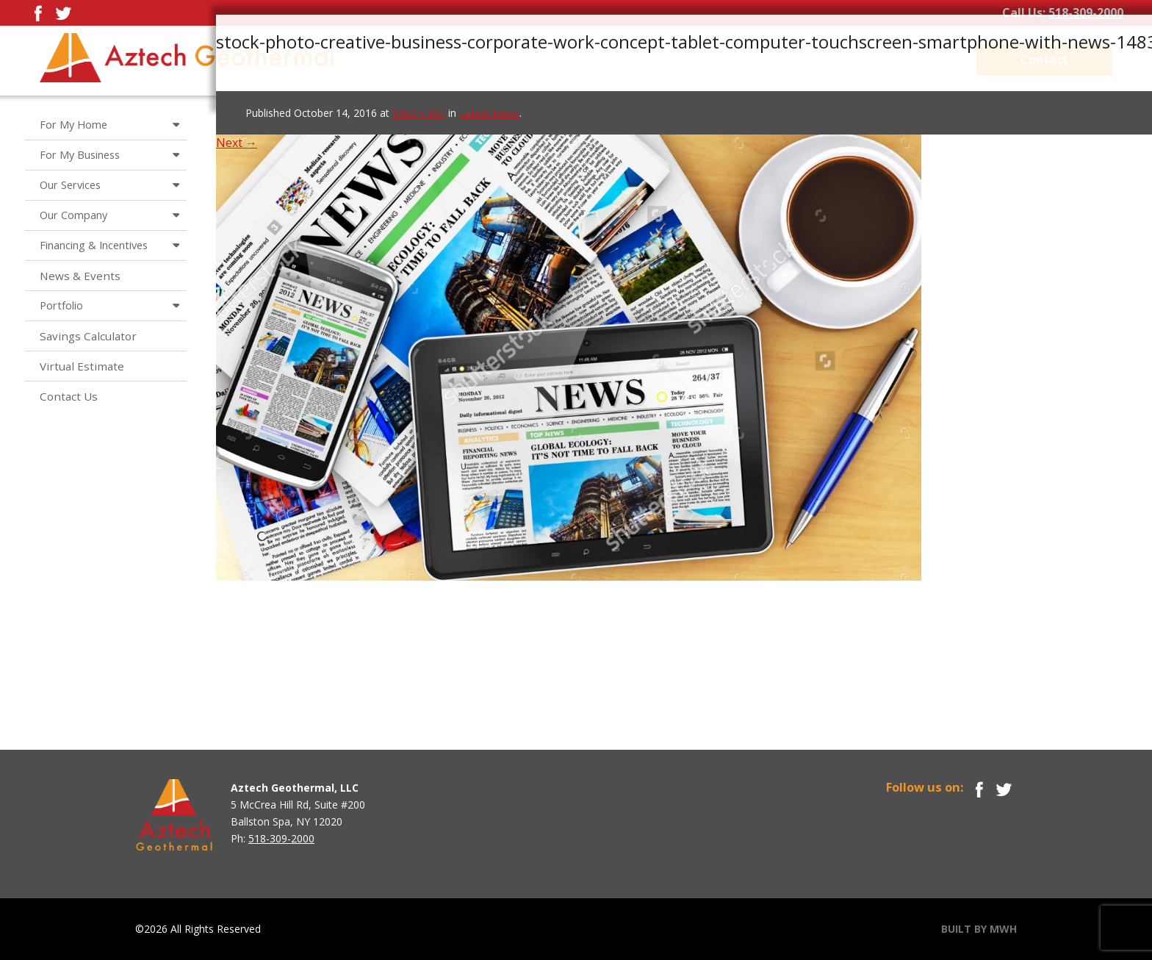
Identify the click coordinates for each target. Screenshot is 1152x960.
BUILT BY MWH (979, 929)
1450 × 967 (418, 113)
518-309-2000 (1085, 12)
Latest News (489, 113)
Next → (236, 143)
